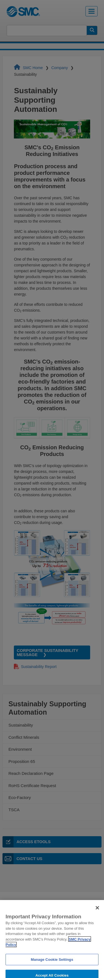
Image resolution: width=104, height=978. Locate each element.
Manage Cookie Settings (52, 964)
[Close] (97, 913)
